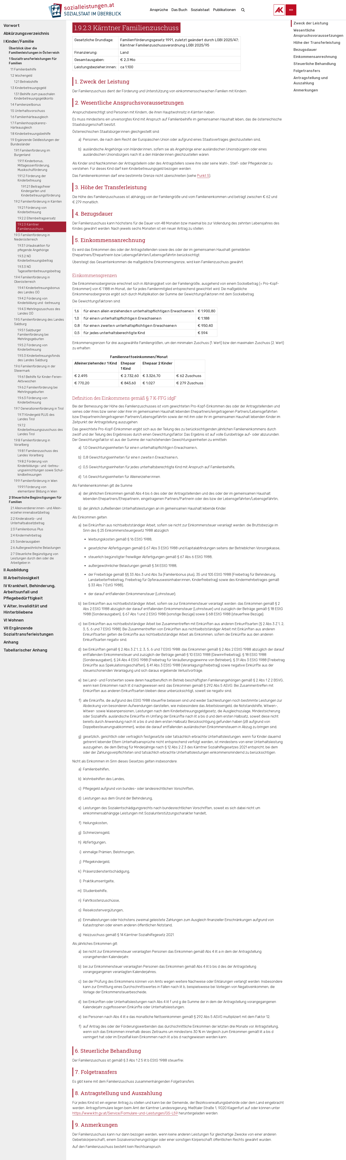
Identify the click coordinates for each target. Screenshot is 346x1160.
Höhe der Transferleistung (316, 43)
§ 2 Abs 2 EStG (230, 649)
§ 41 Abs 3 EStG (159, 665)
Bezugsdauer (305, 50)
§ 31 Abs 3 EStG (245, 660)
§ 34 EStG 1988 (164, 566)
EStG (218, 574)
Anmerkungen (305, 90)
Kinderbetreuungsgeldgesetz (193, 711)
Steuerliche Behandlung (314, 64)
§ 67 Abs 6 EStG (190, 557)
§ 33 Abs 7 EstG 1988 (105, 585)
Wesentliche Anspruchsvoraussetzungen (318, 33)
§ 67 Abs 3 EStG (156, 548)
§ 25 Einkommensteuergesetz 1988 (125, 530)
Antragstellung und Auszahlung (310, 80)
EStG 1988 (141, 700)
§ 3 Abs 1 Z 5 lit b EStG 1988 (145, 1060)
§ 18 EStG (250, 655)
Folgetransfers (306, 71)
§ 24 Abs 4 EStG (126, 660)
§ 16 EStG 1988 (139, 539)
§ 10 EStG (194, 655)
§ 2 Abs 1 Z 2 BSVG (268, 680)
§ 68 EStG (214, 614)
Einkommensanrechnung (315, 57)
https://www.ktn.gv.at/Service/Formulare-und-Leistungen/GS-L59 (125, 1113)
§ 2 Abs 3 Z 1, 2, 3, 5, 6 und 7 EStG (144, 649)
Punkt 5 (203, 176)
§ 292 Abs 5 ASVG (218, 685)
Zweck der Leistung (310, 23)
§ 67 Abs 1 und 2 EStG (139, 614)
